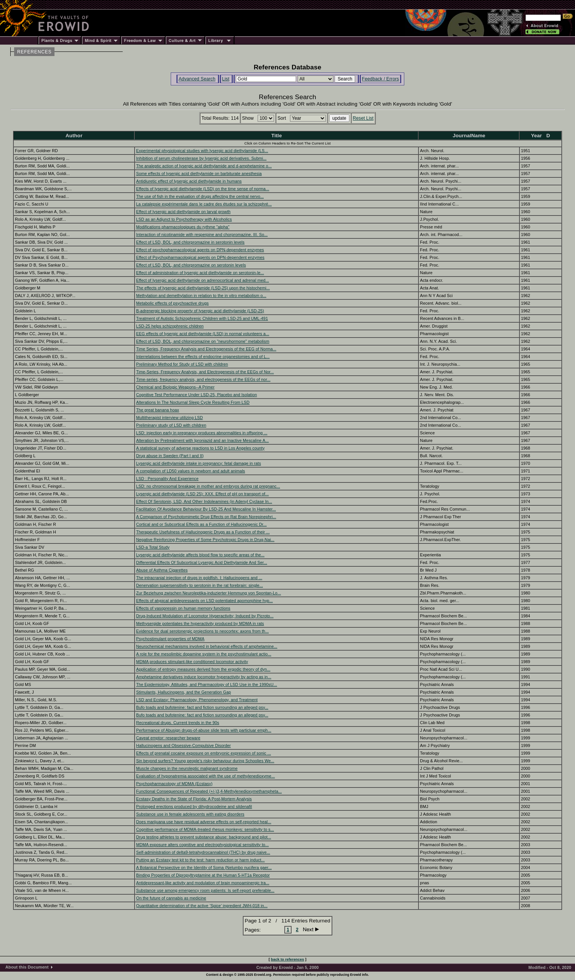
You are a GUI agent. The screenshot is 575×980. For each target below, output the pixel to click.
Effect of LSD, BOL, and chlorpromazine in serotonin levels (190, 242)
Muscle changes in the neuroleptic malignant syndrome (186, 768)
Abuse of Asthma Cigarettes (161, 570)
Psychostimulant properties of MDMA (170, 638)
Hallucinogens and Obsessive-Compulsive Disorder (183, 745)
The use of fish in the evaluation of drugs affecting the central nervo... (200, 196)
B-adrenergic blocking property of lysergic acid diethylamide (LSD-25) (200, 310)
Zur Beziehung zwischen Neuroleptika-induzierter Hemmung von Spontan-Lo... (208, 593)
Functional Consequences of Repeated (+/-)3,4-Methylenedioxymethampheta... (209, 791)
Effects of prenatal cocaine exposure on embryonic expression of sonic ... (203, 753)
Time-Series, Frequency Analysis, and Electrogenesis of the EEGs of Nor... (205, 372)
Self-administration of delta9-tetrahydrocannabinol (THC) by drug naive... (203, 852)
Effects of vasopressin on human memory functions (183, 608)
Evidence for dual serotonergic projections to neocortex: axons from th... (202, 631)
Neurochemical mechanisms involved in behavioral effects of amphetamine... (206, 646)
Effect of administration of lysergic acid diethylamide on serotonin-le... (200, 272)
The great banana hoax (157, 410)
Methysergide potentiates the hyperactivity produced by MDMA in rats (200, 623)
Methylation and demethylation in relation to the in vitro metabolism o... (201, 295)
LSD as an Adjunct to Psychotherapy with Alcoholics (184, 219)
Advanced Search (197, 79)
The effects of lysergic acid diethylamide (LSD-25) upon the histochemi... (203, 288)
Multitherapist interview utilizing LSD (169, 417)
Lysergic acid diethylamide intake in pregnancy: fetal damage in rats (198, 463)
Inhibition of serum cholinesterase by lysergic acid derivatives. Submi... (201, 158)
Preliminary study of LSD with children (171, 425)
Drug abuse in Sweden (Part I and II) (169, 455)
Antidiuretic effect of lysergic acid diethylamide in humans (189, 181)
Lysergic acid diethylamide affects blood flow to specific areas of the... (200, 555)
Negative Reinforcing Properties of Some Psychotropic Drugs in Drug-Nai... (205, 539)
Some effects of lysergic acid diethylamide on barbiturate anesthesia (199, 173)
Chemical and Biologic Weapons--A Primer (175, 387)
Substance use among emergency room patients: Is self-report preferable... (205, 890)
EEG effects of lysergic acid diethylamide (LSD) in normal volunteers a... (202, 333)
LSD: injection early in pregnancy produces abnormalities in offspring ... (201, 433)
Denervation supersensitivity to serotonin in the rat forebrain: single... (199, 585)
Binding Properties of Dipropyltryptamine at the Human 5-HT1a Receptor (203, 875)
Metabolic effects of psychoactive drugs (172, 303)
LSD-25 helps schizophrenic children (169, 326)
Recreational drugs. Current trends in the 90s (177, 722)
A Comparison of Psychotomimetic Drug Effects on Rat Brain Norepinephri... (206, 516)
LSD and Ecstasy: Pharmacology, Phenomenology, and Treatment (197, 699)
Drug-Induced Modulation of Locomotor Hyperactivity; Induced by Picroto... (205, 616)
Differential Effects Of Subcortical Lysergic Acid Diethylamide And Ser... (201, 562)
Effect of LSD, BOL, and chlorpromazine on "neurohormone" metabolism (202, 341)
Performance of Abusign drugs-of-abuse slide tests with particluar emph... (203, 730)
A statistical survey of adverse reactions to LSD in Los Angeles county (200, 448)
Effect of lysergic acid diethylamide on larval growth (183, 211)
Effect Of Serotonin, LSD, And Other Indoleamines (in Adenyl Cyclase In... (204, 501)
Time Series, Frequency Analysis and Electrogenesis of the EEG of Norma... (206, 349)
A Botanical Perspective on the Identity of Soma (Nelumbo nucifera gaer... (204, 867)
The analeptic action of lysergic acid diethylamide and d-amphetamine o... (204, 166)
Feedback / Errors (380, 79)
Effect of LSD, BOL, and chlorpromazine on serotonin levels (191, 265)
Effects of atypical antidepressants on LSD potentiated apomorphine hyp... (204, 600)
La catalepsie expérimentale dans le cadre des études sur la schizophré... (204, 204)
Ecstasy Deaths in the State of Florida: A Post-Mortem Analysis (194, 799)
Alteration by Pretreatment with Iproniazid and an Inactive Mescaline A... (202, 440)
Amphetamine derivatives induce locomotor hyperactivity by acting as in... (203, 677)
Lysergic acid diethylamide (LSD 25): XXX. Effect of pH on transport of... (202, 494)
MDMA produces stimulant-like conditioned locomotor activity (192, 661)
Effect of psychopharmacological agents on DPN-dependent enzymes (200, 249)
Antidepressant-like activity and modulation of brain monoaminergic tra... (202, 882)
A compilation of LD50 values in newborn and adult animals (190, 471)
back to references (287, 959)
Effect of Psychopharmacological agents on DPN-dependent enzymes (200, 257)
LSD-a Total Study (153, 547)
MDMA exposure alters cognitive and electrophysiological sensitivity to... (202, 844)
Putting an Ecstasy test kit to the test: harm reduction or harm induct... (200, 860)
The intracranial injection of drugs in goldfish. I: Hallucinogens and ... (199, 577)
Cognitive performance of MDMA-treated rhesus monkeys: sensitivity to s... (205, 829)
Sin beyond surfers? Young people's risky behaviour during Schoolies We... (205, 760)
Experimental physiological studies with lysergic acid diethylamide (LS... (202, 150)
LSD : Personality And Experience (167, 478)
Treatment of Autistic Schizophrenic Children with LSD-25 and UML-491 (202, 318)
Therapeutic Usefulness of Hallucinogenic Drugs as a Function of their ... (203, 532)
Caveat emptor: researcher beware (168, 738)
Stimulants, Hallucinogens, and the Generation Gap (183, 692)
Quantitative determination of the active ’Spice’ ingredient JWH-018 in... (201, 905)
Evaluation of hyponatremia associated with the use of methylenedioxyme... (205, 776)
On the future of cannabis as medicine (171, 898)
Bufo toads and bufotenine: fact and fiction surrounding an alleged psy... (202, 707)
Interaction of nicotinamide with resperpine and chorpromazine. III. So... (201, 234)
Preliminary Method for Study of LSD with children (182, 364)
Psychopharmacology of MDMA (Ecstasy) (174, 783)
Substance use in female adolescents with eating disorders (190, 814)
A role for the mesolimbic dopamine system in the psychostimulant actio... (203, 654)
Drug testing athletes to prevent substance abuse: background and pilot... (203, 837)
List (225, 79)
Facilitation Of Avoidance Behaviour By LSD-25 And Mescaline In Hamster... (206, 509)
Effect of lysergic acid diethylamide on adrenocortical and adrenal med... (202, 280)
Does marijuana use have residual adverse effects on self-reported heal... (203, 821)
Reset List (363, 118)
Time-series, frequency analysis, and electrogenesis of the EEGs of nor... (203, 379)
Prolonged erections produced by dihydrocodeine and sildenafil (194, 806)
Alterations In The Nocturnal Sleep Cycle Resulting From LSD (193, 402)
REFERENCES (34, 52)
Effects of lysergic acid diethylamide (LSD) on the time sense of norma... (202, 188)
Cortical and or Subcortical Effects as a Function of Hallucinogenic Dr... (201, 524)
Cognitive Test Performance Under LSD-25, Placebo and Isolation (196, 394)
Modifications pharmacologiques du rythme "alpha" (182, 227)
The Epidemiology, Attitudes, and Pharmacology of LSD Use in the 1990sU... (206, 684)
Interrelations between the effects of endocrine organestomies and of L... (202, 356)
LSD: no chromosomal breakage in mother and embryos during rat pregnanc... (208, 486)
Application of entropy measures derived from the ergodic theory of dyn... (203, 669)
